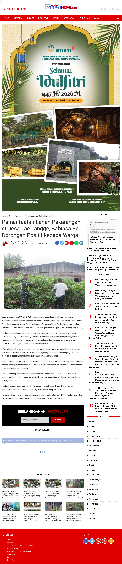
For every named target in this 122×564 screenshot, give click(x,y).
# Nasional (92, 455)
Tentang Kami (12, 554)
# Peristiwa (92, 489)
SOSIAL (56, 18)
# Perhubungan (94, 479)
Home (4, 216)
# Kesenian (92, 450)
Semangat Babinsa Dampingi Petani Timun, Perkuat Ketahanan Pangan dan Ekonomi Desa (73, 518)
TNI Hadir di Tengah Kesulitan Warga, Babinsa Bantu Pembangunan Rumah (74, 494)
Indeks (21, 9)
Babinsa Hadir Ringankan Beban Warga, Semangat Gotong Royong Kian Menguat (53, 518)
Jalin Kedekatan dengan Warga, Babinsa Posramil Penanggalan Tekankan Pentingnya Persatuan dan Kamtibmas (103, 361)
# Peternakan (93, 509)
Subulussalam (31, 216)
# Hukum (91, 431)
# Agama (91, 421)
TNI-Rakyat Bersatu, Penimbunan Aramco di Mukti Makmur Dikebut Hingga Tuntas (106, 347)
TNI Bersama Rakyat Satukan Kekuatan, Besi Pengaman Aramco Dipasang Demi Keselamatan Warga (31, 519)
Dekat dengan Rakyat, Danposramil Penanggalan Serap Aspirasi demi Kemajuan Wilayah (107, 294)
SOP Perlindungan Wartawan (19, 551)
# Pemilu (91, 470)
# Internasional (94, 441)
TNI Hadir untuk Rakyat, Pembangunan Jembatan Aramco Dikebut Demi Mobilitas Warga (106, 318)
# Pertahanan (93, 499)
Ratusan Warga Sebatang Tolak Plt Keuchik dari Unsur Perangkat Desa (102, 239)
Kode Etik (11, 560)
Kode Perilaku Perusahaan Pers (20, 545)
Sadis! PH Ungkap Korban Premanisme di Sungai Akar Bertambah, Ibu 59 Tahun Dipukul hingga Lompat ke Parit (102, 259)
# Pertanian (92, 504)
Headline (9, 9)
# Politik (91, 513)
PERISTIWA (43, 18)
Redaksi (10, 543)
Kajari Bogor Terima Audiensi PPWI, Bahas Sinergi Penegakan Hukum (103, 268)
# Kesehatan (93, 445)
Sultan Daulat (44, 216)
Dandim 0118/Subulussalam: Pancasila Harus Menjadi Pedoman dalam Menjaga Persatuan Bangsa (103, 377)
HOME (6, 18)
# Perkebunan (93, 494)
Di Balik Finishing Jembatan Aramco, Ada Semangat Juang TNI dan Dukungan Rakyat (31, 495)
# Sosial (91, 518)
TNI (53, 216)
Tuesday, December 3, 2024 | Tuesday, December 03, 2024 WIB (27, 244)
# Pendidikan (93, 475)
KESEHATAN (69, 18)
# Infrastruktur (93, 436)
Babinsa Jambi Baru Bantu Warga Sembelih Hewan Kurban (107, 306)
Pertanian (19, 216)
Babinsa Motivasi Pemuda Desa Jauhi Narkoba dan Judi (101, 249)
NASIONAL (18, 18)
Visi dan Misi (12, 548)
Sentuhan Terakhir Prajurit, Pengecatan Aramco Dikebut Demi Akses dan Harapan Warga (10, 495)
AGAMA (97, 18)
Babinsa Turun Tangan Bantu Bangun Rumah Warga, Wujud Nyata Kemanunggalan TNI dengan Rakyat (102, 333)
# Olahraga (92, 460)
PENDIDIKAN (84, 18)
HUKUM (30, 18)
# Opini (90, 465)
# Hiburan (91, 426)
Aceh (11, 216)
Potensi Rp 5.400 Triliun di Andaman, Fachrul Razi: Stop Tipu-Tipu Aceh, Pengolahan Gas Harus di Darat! (9, 519)
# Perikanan (92, 484)
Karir (9, 557)
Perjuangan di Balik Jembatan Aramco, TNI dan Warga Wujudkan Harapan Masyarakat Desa (52, 495)
